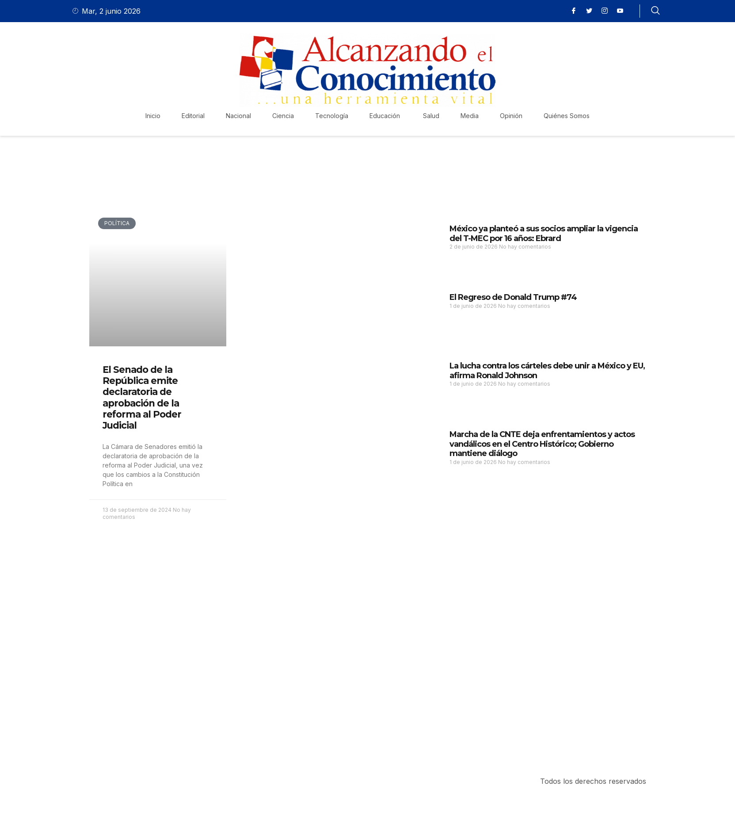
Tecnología (331, 115)
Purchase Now (141, 721)
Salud (431, 115)
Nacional (238, 115)
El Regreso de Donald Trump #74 (513, 297)
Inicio (152, 115)
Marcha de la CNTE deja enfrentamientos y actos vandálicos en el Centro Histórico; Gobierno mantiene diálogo (542, 444)
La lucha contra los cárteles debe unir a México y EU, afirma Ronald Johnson (547, 370)
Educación (385, 115)
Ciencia (283, 115)
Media (470, 115)
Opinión (511, 115)
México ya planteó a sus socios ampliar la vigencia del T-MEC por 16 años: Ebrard (543, 233)
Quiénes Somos (567, 115)
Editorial (193, 115)
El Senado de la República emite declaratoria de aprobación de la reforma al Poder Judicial (142, 397)
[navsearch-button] (655, 11)
